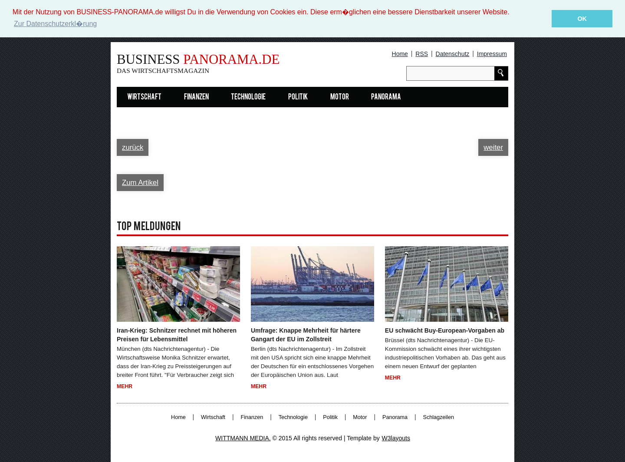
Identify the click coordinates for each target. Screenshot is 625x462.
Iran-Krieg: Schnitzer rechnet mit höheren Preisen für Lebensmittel (177, 335)
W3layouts (396, 437)
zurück (132, 147)
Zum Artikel (140, 182)
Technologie (248, 97)
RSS (421, 53)
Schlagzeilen (438, 417)
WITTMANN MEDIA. (243, 437)
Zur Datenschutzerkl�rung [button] (55, 23)
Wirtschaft (144, 97)
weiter (493, 147)
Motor (339, 97)
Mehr (124, 386)
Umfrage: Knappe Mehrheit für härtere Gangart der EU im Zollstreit (306, 335)
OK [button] (582, 18)
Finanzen (196, 97)
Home (400, 53)
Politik (298, 97)
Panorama (386, 97)
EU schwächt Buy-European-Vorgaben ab (444, 330)
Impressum (492, 53)
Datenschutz (453, 53)
